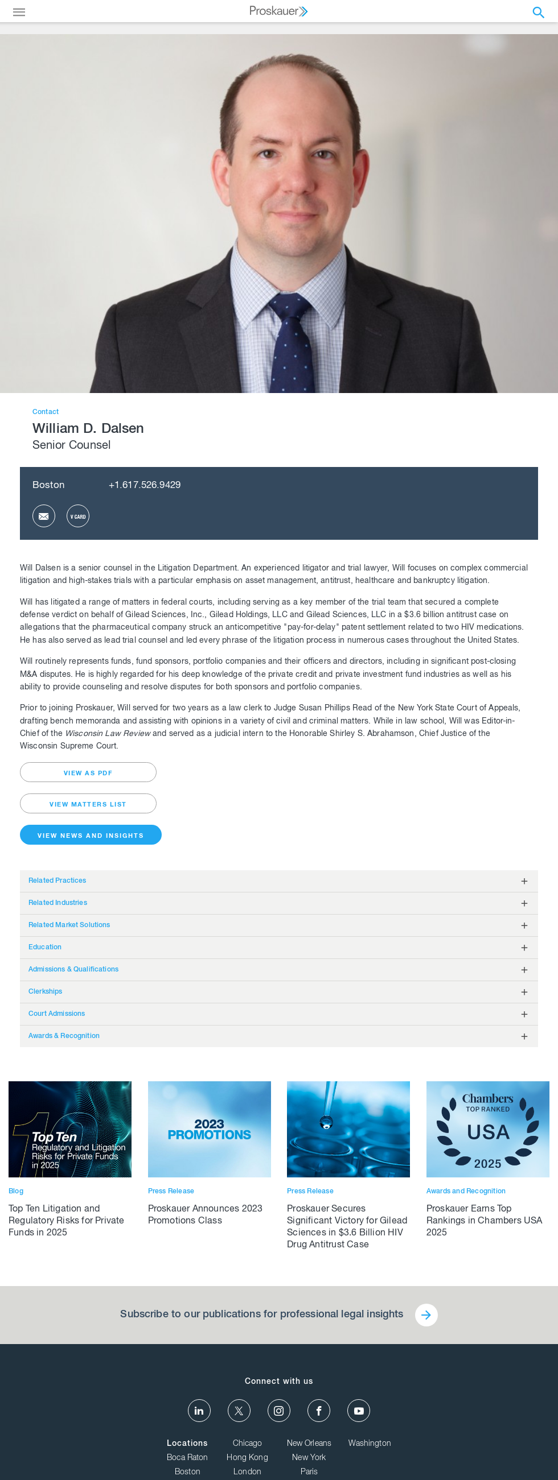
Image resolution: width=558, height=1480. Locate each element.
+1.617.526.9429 (144, 486)
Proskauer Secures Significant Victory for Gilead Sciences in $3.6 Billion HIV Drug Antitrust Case (347, 1227)
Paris (309, 1473)
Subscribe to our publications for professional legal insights (261, 1315)
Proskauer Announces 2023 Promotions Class (205, 1215)
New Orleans (309, 1444)
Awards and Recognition (466, 1191)
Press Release (171, 1191)
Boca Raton (187, 1458)
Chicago (247, 1444)
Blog (16, 1191)
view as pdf (88, 774)
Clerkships (45, 992)
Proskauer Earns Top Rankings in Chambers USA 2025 (484, 1221)
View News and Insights (91, 836)
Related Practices (57, 881)
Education (44, 947)
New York (309, 1458)
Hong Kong (247, 1458)
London (247, 1473)
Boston (48, 486)
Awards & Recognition (64, 1036)
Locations (187, 1444)
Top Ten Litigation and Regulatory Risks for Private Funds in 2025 (67, 1221)
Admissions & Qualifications (73, 969)
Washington (369, 1444)
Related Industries (57, 903)
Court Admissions (56, 1014)
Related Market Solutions (69, 925)
